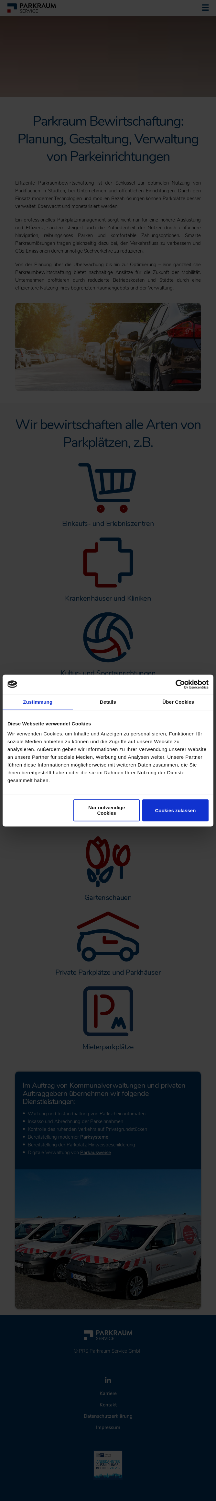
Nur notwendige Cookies (106, 810)
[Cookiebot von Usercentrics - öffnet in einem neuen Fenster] (180, 684)
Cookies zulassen (175, 810)
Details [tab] (108, 702)
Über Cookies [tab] (178, 702)
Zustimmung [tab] (37, 702)
